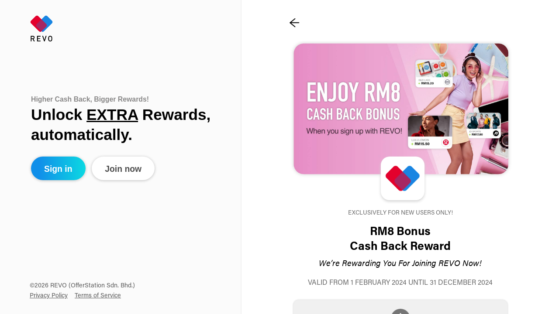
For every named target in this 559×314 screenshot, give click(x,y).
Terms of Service (98, 296)
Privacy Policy (49, 296)
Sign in (58, 169)
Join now (123, 169)
